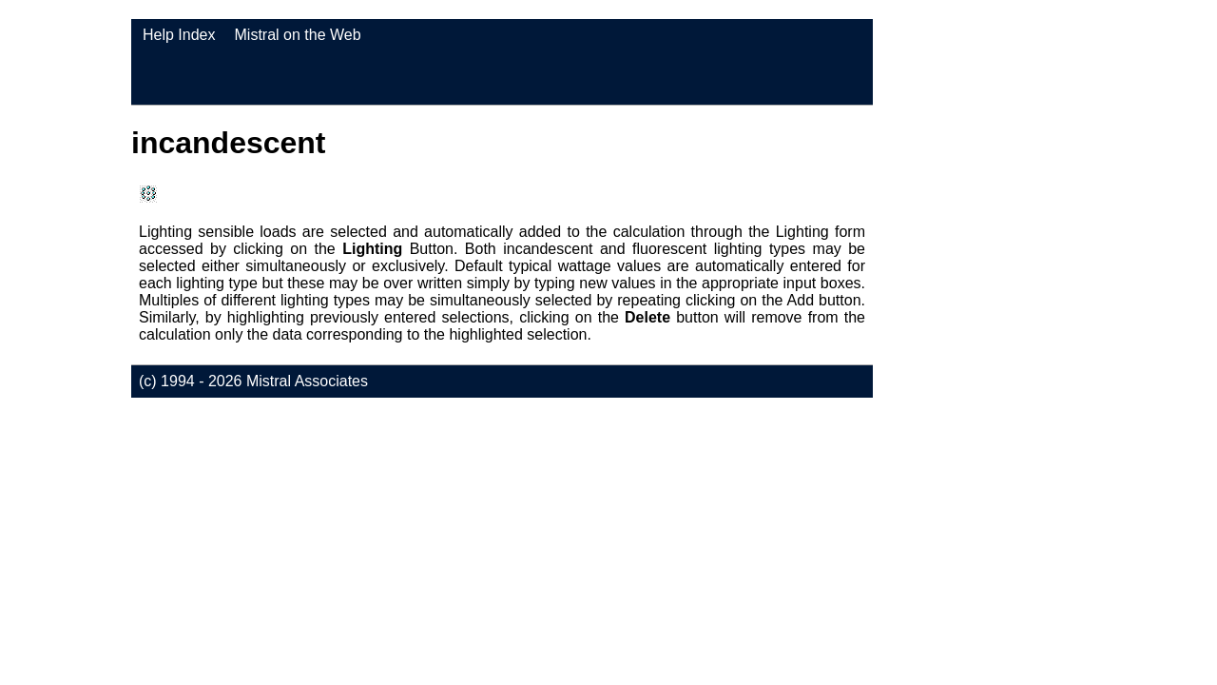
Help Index (179, 35)
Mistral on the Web (298, 35)
